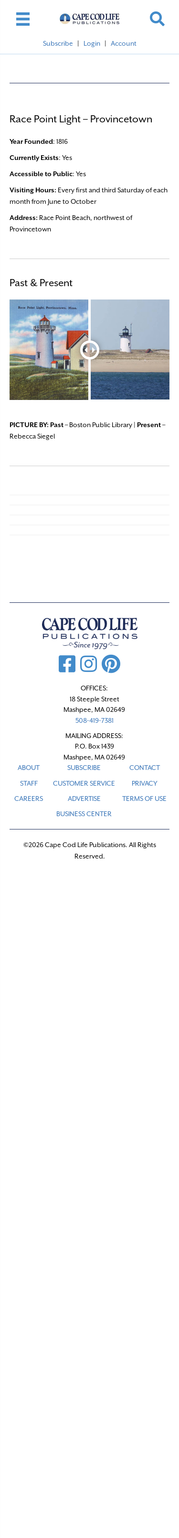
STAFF (29, 783)
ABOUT (29, 767)
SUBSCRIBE (84, 767)
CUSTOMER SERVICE (84, 783)
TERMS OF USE (144, 798)
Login (92, 43)
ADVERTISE (84, 798)
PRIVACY (145, 783)
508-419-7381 (94, 720)
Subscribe (58, 43)
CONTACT (144, 767)
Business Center (84, 814)
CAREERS (28, 798)
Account (124, 43)
